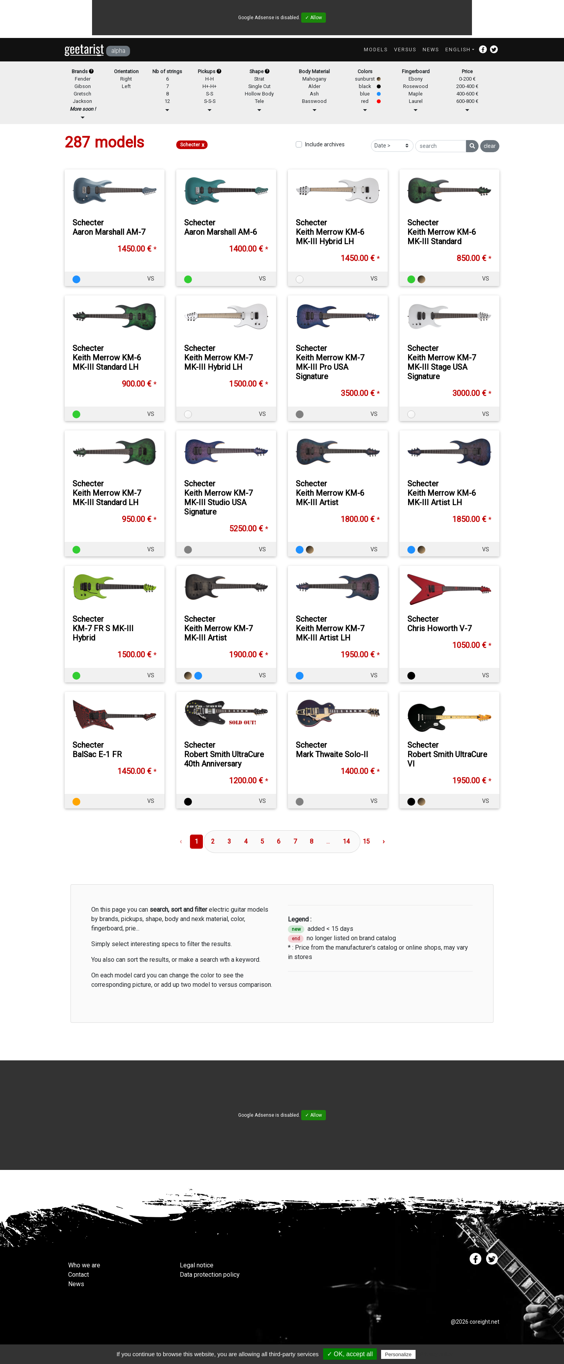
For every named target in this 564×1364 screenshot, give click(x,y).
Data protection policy (210, 1274)
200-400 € (467, 86)
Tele (259, 101)
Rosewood (415, 86)
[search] (440, 146)
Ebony (416, 79)
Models (376, 49)
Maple (416, 94)
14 (346, 841)
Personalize (398, 1354)
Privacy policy (436, 1354)
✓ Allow (313, 17)
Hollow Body (259, 94)
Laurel (416, 101)
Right (126, 79)
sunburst (365, 79)
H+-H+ (209, 86)
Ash (314, 94)
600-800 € (467, 101)
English (458, 49)
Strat (259, 79)
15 (366, 841)
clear (490, 146)
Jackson (82, 101)
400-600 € (467, 94)
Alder (314, 86)
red (365, 101)
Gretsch (82, 94)
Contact (78, 1274)
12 (167, 101)
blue (365, 94)
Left (126, 86)
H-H (209, 79)
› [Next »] (384, 841)
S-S (209, 94)
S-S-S (209, 101)
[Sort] (392, 146)
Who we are (84, 1265)
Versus (405, 49)
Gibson (82, 86)
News (431, 49)
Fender (82, 79)
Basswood (314, 101)
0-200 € (467, 79)
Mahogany (314, 79)
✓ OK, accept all (350, 1354)
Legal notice (196, 1265)
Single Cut (259, 86)
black (365, 86)
